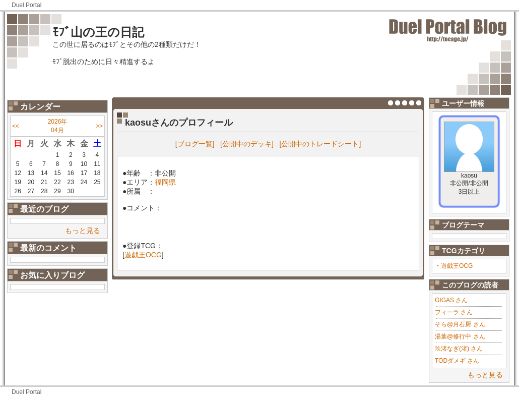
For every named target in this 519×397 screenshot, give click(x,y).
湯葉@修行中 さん (460, 336)
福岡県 (165, 182)
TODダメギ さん (457, 360)
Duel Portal (26, 5)
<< (15, 126)
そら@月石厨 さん (460, 324)
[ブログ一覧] (195, 144)
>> (99, 126)
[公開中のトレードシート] (320, 144)
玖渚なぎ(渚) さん (459, 348)
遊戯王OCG (457, 265)
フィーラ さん (454, 312)
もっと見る (82, 230)
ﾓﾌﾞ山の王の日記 (98, 32)
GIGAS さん (451, 300)
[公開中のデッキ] (247, 144)
